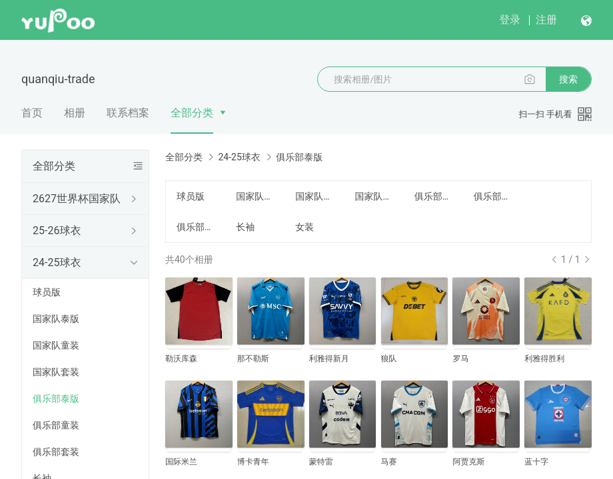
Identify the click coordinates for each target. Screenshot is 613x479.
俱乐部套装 (56, 451)
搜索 (568, 79)
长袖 (245, 227)
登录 (509, 19)
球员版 (47, 292)
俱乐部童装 (56, 425)
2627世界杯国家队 (77, 198)
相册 (74, 112)
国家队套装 (56, 372)
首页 (32, 112)
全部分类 (192, 112)
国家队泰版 (56, 318)
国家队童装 (56, 345)
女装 (304, 227)
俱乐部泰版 (56, 398)
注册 (546, 19)
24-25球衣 (57, 262)
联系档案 (128, 112)
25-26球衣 (57, 230)
